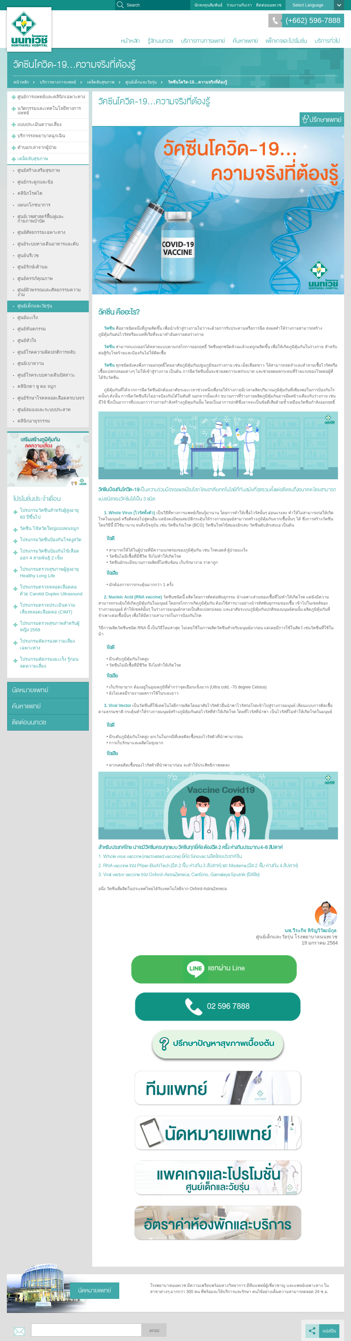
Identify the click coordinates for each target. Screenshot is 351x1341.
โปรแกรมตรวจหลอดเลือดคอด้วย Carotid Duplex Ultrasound (49, 544)
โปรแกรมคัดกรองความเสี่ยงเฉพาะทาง (50, 594)
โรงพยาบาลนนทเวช (29, 29)
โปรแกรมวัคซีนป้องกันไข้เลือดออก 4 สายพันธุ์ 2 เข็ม (50, 511)
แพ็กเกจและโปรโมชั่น (286, 41)
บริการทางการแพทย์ (203, 41)
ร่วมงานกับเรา (239, 5)
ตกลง (154, 1330)
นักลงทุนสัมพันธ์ (208, 5)
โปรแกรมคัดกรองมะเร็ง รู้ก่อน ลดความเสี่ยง (49, 610)
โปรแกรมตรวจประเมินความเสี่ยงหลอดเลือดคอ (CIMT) (49, 561)
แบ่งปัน (330, 1330)
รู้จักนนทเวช (160, 41)
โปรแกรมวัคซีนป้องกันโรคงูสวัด (48, 498)
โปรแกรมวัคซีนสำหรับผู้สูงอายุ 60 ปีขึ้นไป (49, 474)
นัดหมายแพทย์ (28, 636)
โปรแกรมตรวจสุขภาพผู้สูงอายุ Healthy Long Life (46, 528)
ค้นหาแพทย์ (245, 41)
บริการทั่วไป (327, 41)
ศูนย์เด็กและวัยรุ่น (144, 82)
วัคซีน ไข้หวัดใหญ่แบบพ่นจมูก (46, 488)
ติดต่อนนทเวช (268, 5)
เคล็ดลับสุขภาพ (103, 82)
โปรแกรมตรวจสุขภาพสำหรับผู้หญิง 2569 (51, 577)
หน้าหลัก (130, 41)
